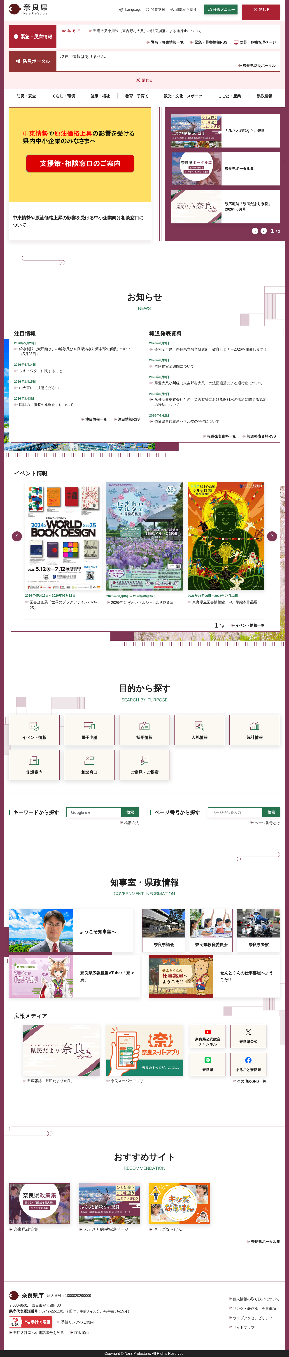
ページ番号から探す (177, 812)
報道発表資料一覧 (221, 436)
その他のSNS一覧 (251, 1081)
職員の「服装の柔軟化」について (46, 405)
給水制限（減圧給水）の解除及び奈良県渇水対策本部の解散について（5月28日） (75, 351)
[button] (130, 9)
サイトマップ (243, 1327)
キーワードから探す (36, 812)
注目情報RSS (129, 419)
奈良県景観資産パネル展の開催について (186, 421)
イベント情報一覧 (249, 625)
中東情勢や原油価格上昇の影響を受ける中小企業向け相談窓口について (78, 221)
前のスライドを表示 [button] (255, 231)
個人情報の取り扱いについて (256, 1299)
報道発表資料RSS (261, 436)
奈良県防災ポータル (259, 66)
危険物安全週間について (174, 366)
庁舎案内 (81, 1333)
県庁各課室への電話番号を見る (38, 1333)
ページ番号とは (267, 823)
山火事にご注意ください (39, 388)
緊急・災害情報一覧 (167, 42)
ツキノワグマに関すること (41, 371)
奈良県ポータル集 (239, 169)
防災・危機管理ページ (258, 42)
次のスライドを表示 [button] (264, 231)
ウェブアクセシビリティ (253, 1318)
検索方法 (131, 823)
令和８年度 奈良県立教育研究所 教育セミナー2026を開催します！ (210, 349)
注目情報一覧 (96, 419)
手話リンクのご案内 (77, 1322)
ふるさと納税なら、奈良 (245, 131)
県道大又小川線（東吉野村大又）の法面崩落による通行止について (147, 31)
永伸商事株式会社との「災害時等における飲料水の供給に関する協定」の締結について (212, 402)
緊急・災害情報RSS (211, 42)
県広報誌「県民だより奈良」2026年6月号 (248, 206)
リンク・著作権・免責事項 (254, 1308)
